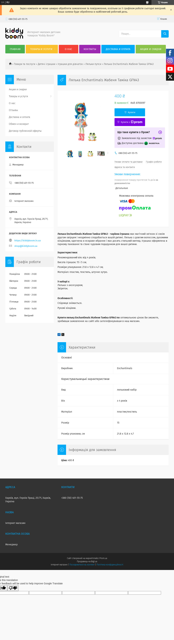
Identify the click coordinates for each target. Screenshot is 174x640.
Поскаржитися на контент (81, 564)
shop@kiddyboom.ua (25, 246)
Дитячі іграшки (46, 64)
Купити (131, 112)
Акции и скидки (150, 49)
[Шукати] (165, 34)
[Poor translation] (13, 588)
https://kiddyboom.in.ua (27, 240)
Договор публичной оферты (25, 130)
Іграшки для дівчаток (70, 64)
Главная (15, 49)
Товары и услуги (41, 49)
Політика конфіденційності (110, 564)
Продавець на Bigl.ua (87, 561)
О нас (68, 49)
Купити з (131, 122)
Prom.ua (103, 558)
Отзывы (13, 110)
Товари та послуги (24, 64)
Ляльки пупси (93, 64)
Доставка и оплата (118, 49)
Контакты (90, 49)
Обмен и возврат (19, 124)
